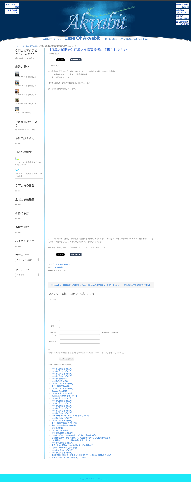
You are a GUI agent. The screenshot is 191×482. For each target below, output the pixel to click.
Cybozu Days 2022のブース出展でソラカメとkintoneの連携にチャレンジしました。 (85, 285)
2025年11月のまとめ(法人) (62, 388)
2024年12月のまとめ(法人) (62, 433)
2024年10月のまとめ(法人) (62, 450)
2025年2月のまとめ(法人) (62, 418)
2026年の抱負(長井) (60, 379)
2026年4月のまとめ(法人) (62, 369)
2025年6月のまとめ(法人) (62, 406)
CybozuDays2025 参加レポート (65, 396)
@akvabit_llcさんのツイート (26, 58)
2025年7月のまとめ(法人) (62, 403)
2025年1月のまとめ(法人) (62, 421)
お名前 (53, 326)
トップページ (19, 46)
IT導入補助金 (58, 267)
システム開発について (12, 9)
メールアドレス (52, 334)
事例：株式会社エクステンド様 (64, 423)
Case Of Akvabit (31, 46)
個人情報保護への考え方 (182, 21)
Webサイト (53, 342)
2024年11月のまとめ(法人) (62, 443)
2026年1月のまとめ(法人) (62, 376)
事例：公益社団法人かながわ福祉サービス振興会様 (72, 445)
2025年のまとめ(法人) (60, 381)
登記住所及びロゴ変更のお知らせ (137, 285)
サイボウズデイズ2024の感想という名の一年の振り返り (74, 435)
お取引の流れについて (182, 9)
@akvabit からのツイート (25, 130)
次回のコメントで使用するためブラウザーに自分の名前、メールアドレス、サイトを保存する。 (86, 353)
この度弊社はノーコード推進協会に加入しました (71, 440)
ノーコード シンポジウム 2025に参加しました (70, 416)
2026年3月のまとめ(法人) (62, 371)
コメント (52, 300)
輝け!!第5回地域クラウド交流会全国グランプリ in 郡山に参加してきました (82, 455)
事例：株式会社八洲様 (60, 386)
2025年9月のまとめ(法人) (62, 398)
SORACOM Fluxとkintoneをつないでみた (69, 458)
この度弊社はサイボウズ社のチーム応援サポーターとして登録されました (81, 438)
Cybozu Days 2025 (59, 391)
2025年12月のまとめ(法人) (62, 384)
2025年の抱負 (57, 428)
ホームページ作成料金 (182, 3)
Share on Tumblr (76, 59)
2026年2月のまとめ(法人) (62, 374)
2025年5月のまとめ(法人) (62, 408)
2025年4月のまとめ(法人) (62, 411)
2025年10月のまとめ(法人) (62, 393)
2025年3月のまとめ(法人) (62, 413)
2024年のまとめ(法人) (60, 430)
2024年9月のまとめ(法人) (62, 453)
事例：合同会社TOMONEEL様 (64, 425)
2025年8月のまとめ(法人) (62, 401)
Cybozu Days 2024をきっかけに (65, 448)
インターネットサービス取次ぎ (182, 15)
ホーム (12, 3)
